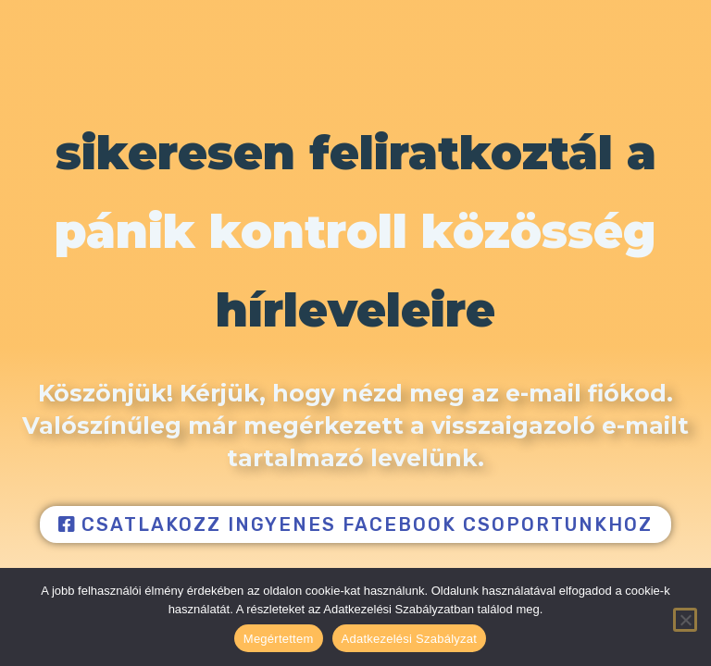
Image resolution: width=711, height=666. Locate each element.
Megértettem (278, 639)
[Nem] (685, 620)
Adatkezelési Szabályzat (410, 639)
